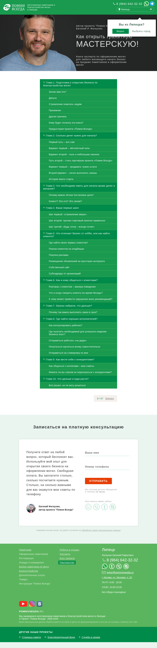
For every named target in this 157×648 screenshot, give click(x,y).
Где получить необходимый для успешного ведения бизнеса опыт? (78, 338)
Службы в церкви (91, 643)
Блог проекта (67, 564)
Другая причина (57, 122)
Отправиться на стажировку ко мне (68, 358)
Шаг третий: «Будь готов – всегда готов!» (72, 232)
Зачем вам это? (57, 97)
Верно (118, 25)
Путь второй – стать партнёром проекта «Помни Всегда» (80, 166)
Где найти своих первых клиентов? (68, 248)
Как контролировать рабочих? (65, 331)
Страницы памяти (31, 643)
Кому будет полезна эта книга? (66, 128)
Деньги (53, 104)
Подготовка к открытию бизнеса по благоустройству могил (70, 90)
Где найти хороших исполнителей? (77, 324)
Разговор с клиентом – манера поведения (72, 292)
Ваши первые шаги (67, 213)
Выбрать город (139, 25)
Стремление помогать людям (65, 110)
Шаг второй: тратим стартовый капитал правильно (77, 226)
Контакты (65, 560)
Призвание (55, 116)
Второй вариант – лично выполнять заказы (73, 178)
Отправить (98, 486)
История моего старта (61, 185)
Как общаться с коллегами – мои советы (71, 372)
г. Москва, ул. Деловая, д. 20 (117, 583)
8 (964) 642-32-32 (129, 4)
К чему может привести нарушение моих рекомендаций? (80, 305)
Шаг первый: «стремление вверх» (68, 220)
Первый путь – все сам (61, 148)
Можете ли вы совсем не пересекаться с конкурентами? (80, 378)
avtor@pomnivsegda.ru (120, 578)
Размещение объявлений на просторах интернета (77, 267)
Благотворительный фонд (61, 643)
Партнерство (67, 568)
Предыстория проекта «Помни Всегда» (70, 134)
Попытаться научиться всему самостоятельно (74, 352)
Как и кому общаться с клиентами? (77, 286)
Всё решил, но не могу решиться (67, 391)
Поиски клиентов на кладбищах (66, 254)
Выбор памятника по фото (34, 572)
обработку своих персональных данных (101, 536)
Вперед (109, 404)
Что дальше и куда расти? (73, 384)
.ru (31, 617)
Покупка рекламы (58, 261)
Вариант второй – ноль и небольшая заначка (74, 160)
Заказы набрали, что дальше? (74, 311)
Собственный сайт (59, 273)
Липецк (108, 555)
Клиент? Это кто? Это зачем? (65, 207)
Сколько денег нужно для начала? (76, 141)
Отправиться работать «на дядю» (68, 346)
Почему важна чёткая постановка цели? (71, 201)
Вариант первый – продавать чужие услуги (73, 172)
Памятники (25, 555)
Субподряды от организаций (65, 279)
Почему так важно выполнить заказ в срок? (73, 318)
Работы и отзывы (40, 17)
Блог (66, 17)
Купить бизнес (90, 17)
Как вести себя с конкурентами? (75, 365)
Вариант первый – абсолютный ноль (69, 154)
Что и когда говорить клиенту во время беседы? (76, 298)
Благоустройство (28, 577)
